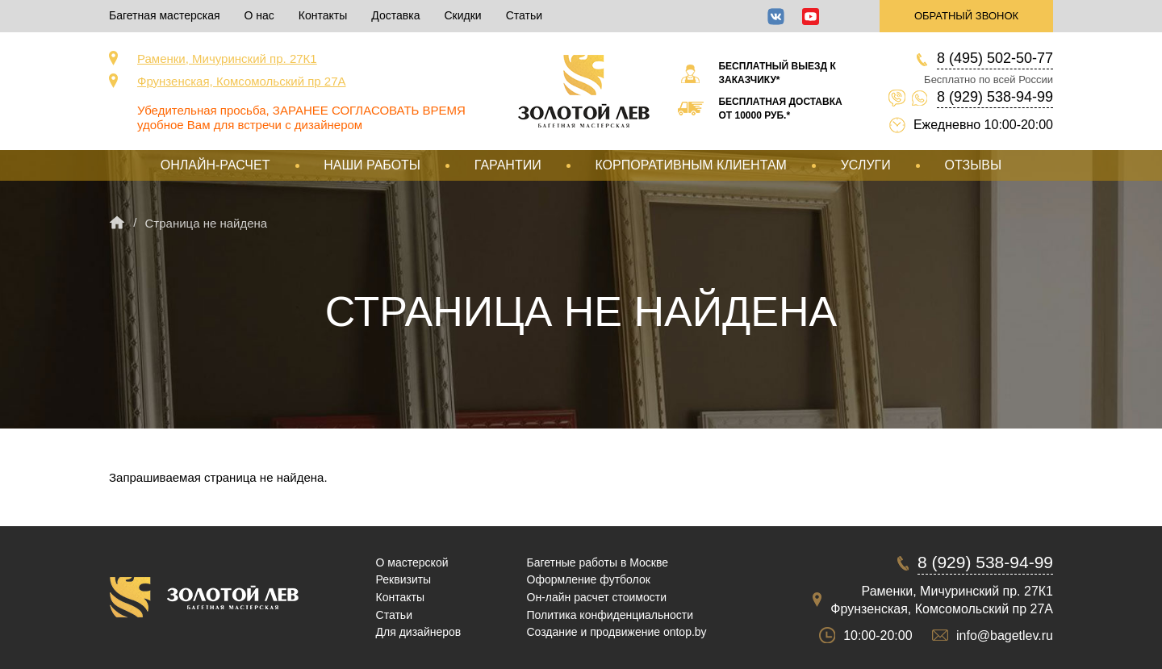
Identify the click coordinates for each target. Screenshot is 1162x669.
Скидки (462, 15)
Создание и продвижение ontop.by (617, 631)
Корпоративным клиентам (690, 165)
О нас (259, 15)
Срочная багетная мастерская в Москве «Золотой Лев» (584, 91)
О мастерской (412, 562)
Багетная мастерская (164, 15)
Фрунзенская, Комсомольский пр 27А (241, 81)
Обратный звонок (966, 16)
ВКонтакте (775, 16)
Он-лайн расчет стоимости (597, 597)
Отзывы (972, 165)
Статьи (524, 15)
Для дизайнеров (419, 631)
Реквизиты (404, 579)
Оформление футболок (588, 579)
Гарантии (507, 165)
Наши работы (372, 165)
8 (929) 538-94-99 (995, 97)
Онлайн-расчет (215, 165)
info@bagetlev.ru (1004, 635)
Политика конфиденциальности (610, 614)
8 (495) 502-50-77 (995, 58)
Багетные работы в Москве (598, 562)
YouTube (810, 16)
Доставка (395, 15)
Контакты (323, 15)
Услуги (866, 165)
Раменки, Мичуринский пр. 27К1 (227, 58)
